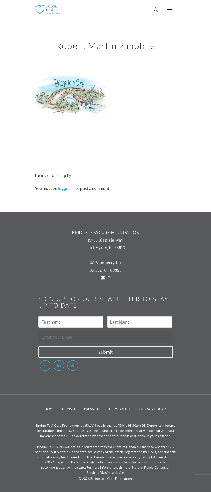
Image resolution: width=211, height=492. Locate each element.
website (118, 473)
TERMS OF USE (119, 409)
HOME (49, 409)
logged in (66, 188)
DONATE (69, 409)
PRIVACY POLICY (152, 409)
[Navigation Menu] (169, 9)
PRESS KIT (92, 409)
